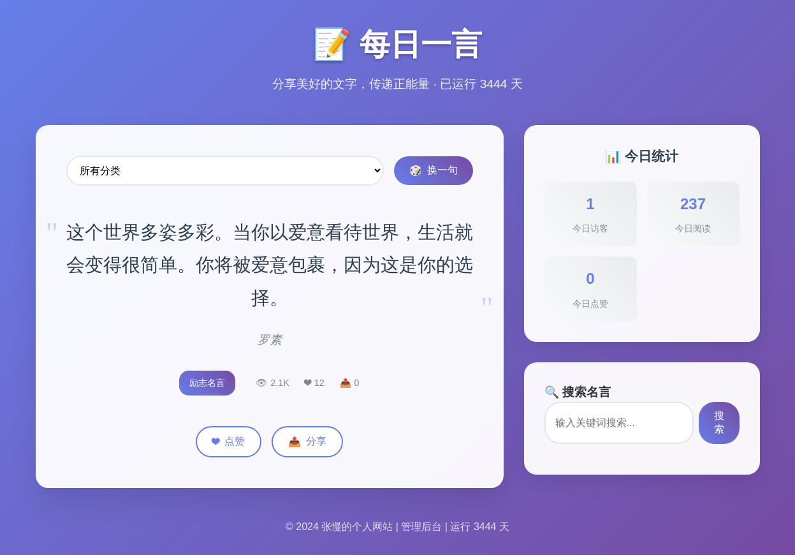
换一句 (433, 171)
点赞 (228, 441)
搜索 (719, 422)
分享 (307, 442)
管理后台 (421, 526)
